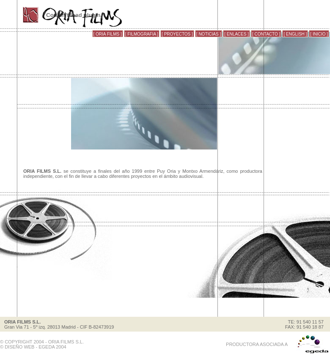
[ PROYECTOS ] (177, 34)
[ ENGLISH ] (295, 34)
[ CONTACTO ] (266, 34)
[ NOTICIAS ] (208, 34)
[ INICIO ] (319, 34)
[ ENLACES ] (236, 34)
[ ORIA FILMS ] (108, 34)
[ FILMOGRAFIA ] (141, 34)
